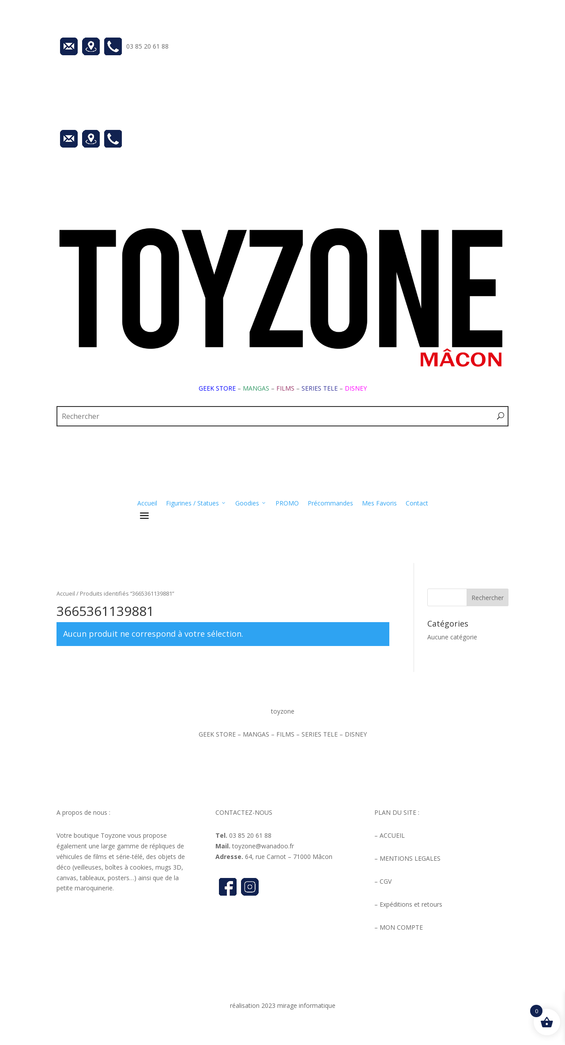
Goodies (251, 503)
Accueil (147, 503)
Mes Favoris (379, 503)
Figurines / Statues (196, 503)
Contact (417, 503)
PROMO (287, 503)
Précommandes (330, 503)
